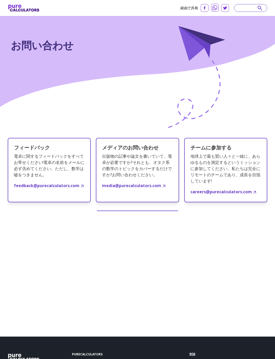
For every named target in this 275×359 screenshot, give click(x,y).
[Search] (248, 8)
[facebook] (204, 8)
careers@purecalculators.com (223, 192)
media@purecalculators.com (133, 185)
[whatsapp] (215, 8)
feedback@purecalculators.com (49, 185)
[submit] (260, 8)
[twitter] (225, 8)
